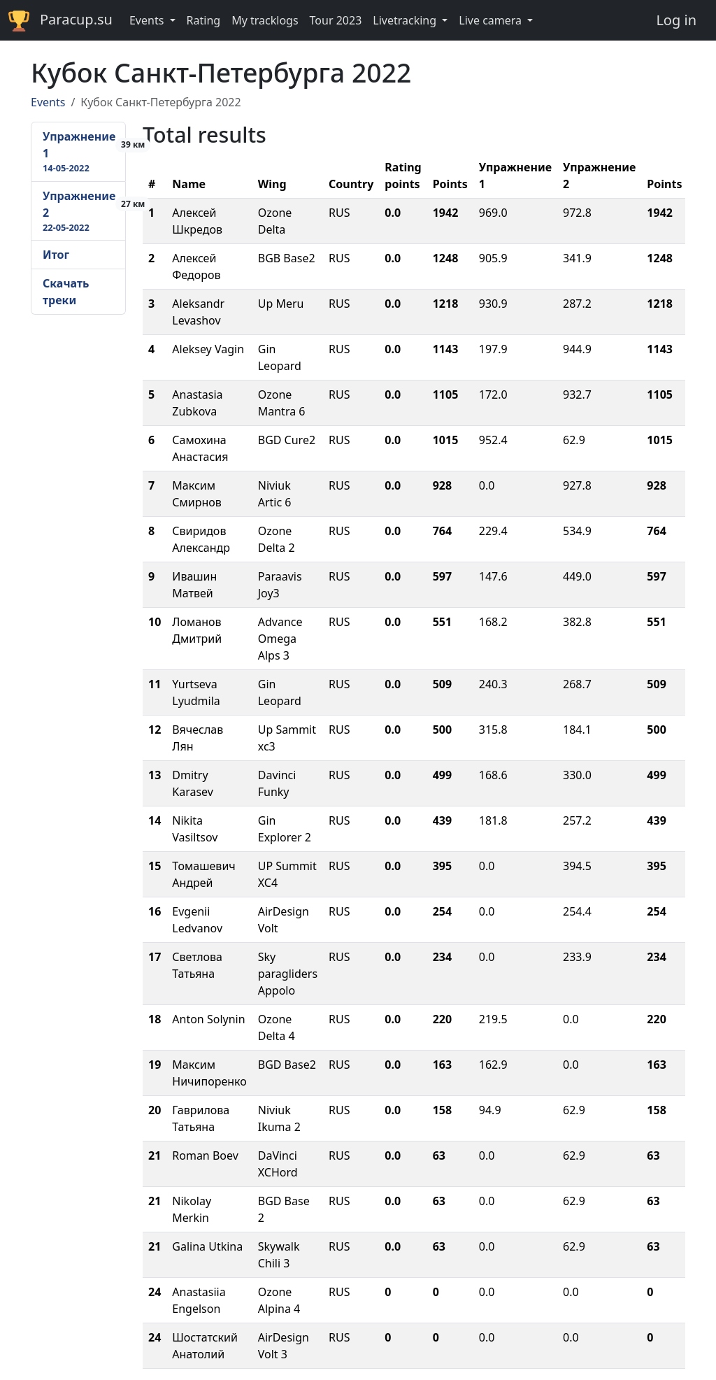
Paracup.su (60, 20)
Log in (676, 19)
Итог (56, 254)
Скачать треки (66, 292)
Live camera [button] (491, 20)
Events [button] (148, 20)
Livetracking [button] (406, 20)
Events (48, 102)
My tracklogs (264, 20)
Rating (204, 20)
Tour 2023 (336, 20)
